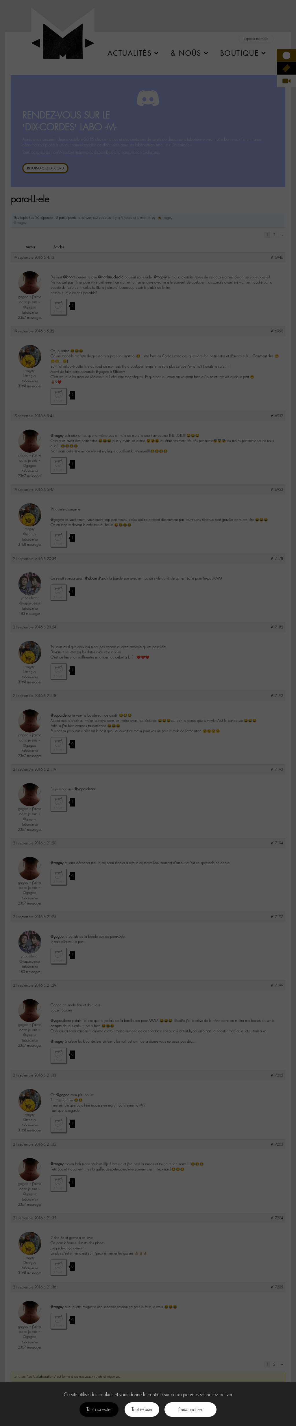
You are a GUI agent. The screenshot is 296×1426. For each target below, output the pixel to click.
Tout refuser (142, 1409)
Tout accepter (99, 1409)
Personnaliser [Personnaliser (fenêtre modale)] (190, 1409)
